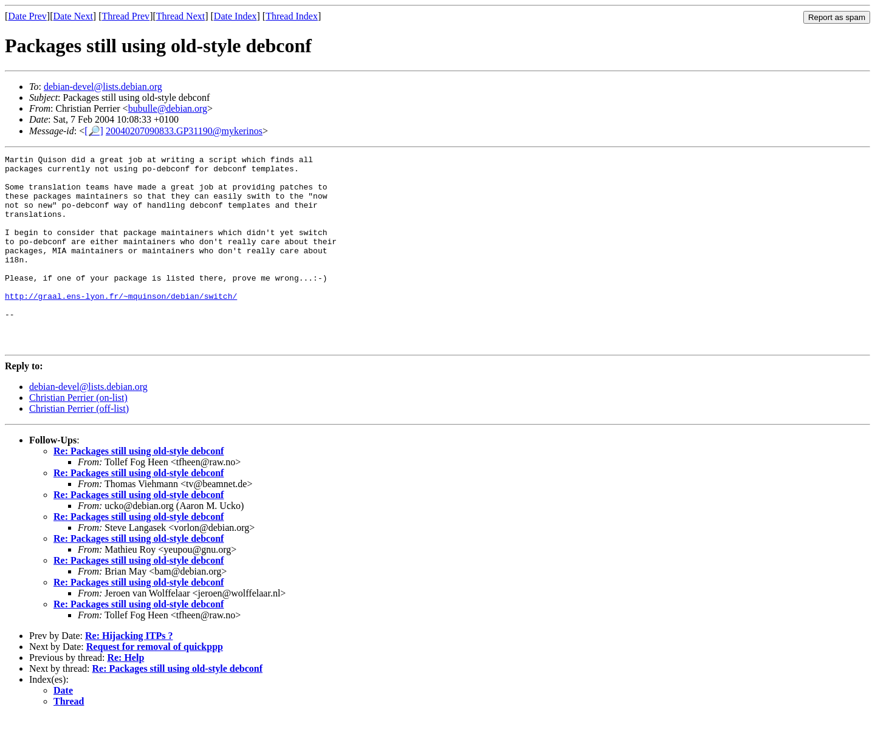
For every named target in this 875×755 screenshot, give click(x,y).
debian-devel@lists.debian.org (103, 86)
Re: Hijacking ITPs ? (129, 674)
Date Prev (27, 16)
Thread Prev (125, 16)
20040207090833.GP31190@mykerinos (184, 131)
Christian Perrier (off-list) (79, 447)
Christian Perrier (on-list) (78, 436)
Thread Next (180, 16)
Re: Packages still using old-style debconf (138, 489)
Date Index (235, 16)
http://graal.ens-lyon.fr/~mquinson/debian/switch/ (121, 324)
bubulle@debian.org (167, 108)
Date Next (73, 16)
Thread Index (292, 16)
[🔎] (93, 131)
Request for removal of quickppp (154, 685)
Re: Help (125, 696)
